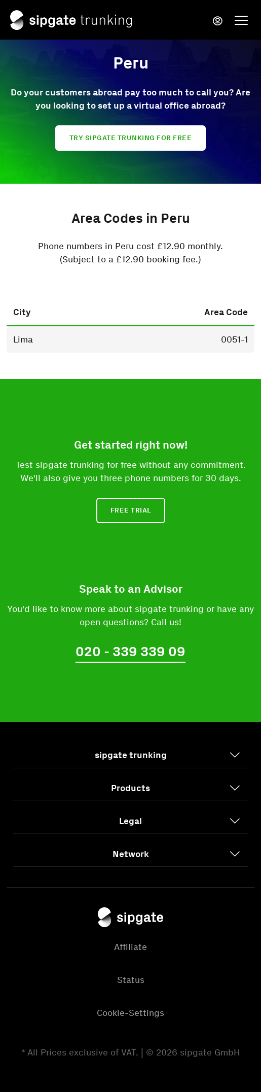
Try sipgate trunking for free (130, 137)
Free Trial (130, 510)
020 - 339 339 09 (130, 651)
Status (130, 979)
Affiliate (130, 946)
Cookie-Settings (130, 1012)
